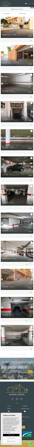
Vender (9, 408)
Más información (7, 432)
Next (32, 27)
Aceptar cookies (11, 435)
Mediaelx (20, 445)
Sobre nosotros (25, 408)
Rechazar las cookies (11, 441)
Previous (2, 27)
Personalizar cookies (11, 438)
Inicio (8, 406)
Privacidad (23, 442)
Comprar (25, 406)
